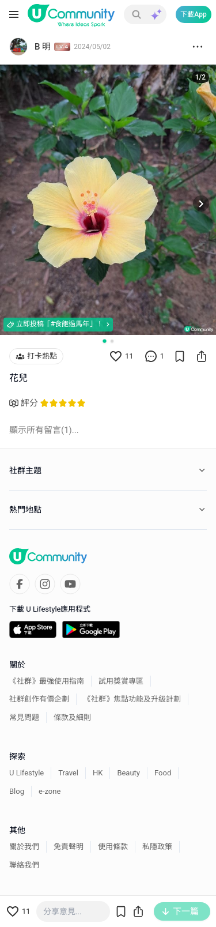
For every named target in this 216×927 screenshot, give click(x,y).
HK (98, 772)
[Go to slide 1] (104, 340)
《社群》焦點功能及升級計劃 (132, 699)
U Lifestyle (26, 772)
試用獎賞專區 (120, 681)
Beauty (128, 772)
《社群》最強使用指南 (46, 681)
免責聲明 (69, 846)
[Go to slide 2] (112, 341)
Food (162, 772)
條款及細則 (72, 717)
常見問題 (24, 717)
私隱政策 (157, 846)
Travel (68, 772)
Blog (16, 791)
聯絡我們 (24, 865)
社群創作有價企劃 (39, 699)
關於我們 (24, 846)
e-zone (49, 791)
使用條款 (113, 846)
